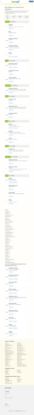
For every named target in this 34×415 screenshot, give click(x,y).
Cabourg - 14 (7, 210)
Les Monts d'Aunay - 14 (9, 235)
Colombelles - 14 (8, 212)
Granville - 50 (7, 243)
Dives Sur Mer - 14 (8, 216)
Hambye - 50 (7, 258)
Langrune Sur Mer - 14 (8, 233)
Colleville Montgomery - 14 (9, 232)
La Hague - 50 (7, 238)
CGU (5, 394)
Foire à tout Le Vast (26, 17)
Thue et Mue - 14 (8, 256)
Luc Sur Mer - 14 (7, 230)
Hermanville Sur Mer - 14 (9, 222)
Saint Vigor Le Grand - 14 (9, 248)
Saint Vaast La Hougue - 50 (9, 259)
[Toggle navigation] (1, 1)
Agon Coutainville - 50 (8, 220)
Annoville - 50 (7, 245)
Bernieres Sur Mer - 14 (8, 226)
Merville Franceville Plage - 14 (10, 236)
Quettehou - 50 (7, 249)
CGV (5, 396)
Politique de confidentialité (9, 397)
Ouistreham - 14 (7, 219)
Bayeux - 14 (7, 346)
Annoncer (31, 1)
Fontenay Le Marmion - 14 (9, 229)
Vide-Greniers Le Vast (7, 17)
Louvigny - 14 (7, 255)
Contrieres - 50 (19, 360)
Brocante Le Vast (14, 17)
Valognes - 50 (7, 213)
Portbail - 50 (7, 242)
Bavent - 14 (7, 223)
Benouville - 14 (7, 252)
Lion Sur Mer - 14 (8, 225)
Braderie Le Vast (20, 17)
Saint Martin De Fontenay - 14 (10, 262)
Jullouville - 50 (7, 239)
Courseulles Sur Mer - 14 (9, 215)
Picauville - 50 (7, 253)
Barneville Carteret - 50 (8, 246)
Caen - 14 (6, 209)
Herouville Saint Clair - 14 (21, 350)
